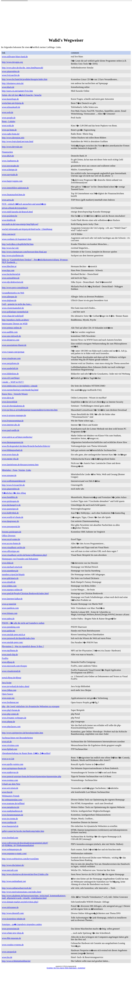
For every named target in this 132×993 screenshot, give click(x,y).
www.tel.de (7, 741)
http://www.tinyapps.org (12, 62)
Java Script (6, 682)
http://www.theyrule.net (12, 147)
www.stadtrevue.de (10, 772)
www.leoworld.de (9, 402)
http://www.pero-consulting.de (15, 287)
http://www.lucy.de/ (10, 248)
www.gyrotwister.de (10, 928)
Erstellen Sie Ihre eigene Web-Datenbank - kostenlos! (66, 968)
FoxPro (5, 658)
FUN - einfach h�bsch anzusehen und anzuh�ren (24, 204)
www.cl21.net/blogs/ (11, 378)
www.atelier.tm (8, 631)
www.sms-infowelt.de (11, 336)
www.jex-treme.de (10, 818)
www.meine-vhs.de (10, 459)
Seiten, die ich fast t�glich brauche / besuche (21, 95)
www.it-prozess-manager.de (14, 415)
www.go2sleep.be (9, 216)
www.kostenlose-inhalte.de (13, 919)
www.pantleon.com (10, 608)
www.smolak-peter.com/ (12, 642)
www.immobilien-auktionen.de (15, 188)
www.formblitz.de (10, 497)
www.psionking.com (11, 627)
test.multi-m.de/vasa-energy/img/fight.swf (20, 224)
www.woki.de (8, 125)
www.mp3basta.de (10, 650)
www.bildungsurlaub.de (12, 450)
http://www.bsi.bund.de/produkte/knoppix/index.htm (24, 79)
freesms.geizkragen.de (11, 532)
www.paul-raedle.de (10, 430)
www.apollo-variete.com (12, 764)
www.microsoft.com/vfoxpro (14, 666)
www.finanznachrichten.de (13, 194)
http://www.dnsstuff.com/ (13, 913)
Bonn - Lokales (8, 121)
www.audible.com (10, 332)
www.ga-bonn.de (9, 130)
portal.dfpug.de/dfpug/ (11, 677)
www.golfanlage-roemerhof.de (15, 312)
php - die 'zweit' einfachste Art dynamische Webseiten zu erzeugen (30, 706)
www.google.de (8, 118)
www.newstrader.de (10, 166)
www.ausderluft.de (10, 368)
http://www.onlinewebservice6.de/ (16, 888)
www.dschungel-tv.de (11, 505)
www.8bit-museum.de (11, 938)
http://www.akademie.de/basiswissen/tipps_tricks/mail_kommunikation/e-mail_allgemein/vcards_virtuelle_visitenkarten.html (34, 896)
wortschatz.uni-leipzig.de (13, 103)
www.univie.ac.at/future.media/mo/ (17, 437)
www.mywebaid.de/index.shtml (15, 686)
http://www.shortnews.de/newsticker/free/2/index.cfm (25, 874)
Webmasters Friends (10, 796)
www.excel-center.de (11, 539)
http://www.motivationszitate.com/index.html (21, 892)
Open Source (7, 694)
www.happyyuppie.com (12, 181)
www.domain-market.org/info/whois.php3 (20, 902)
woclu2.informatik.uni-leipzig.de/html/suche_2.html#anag (27, 229)
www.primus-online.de (12, 328)
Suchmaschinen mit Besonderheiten (17, 738)
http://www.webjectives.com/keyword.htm (20, 859)
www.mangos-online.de (12, 589)
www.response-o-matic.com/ (14, 853)
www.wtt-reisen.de (10, 788)
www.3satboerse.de (10, 161)
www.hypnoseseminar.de (12, 421)
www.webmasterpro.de (12, 849)
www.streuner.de (9, 475)
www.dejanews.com (10, 340)
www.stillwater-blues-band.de (15, 56)
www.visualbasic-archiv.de (13, 547)
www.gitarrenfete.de (10, 71)
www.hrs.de (7, 957)
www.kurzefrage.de (10, 99)
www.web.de (7, 112)
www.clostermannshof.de (13, 308)
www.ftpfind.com (9, 749)
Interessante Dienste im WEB (14, 323)
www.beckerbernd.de (11, 274)
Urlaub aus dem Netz (11, 784)
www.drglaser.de (9, 300)
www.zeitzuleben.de (10, 278)
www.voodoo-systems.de (13, 945)
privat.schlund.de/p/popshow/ (14, 208)
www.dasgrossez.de (10, 521)
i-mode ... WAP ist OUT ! (13, 382)
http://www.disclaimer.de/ (13, 865)
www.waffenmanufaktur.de (13, 481)
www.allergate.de (9, 296)
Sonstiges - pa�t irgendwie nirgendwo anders (22, 924)
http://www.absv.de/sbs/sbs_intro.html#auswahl (22, 67)
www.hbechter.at (9, 266)
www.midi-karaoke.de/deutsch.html (17, 212)
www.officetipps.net (10, 551)
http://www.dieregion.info (13, 138)
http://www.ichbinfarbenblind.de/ (16, 961)
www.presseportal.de (11, 526)
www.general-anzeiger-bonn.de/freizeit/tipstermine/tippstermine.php (31, 776)
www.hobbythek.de (10, 513)
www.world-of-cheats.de (12, 517)
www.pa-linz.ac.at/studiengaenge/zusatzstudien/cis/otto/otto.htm (29, 410)
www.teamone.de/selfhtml (13, 803)
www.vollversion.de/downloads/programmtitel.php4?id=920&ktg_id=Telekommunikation (25, 844)
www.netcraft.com (10, 870)
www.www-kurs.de (10, 454)
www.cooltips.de (9, 822)
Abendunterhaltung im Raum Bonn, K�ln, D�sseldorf (26, 753)
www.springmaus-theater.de (14, 768)
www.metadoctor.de (10, 807)
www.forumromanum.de (12, 815)
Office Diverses (9, 535)
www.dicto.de (8, 398)
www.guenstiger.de (10, 509)
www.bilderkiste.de (10, 373)
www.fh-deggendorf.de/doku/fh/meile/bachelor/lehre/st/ (26, 446)
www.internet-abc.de (11, 425)
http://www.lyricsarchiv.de (13, 485)
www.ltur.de (7, 792)
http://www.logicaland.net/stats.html (17, 141)
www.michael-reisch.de (12, 567)
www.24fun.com (9, 690)
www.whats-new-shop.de (13, 933)
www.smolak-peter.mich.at (13, 634)
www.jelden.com (9, 586)
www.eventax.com (10, 780)
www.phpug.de (8, 721)
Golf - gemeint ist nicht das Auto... (17, 304)
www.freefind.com (10, 837)
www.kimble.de (9, 220)
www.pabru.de (8, 618)
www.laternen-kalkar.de (12, 599)
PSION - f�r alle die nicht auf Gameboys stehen (23, 623)
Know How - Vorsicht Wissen (15, 394)
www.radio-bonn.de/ (11, 134)
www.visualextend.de (11, 671)
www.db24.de (8, 156)
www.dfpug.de (8, 662)
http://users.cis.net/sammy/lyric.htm (17, 91)
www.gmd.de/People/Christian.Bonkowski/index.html (25, 593)
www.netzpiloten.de (10, 363)
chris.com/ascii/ (9, 234)
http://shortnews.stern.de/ (13, 83)
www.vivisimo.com (10, 745)
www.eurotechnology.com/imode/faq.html (20, 390)
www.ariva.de (8, 200)
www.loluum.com (9, 613)
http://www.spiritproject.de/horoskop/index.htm (22, 733)
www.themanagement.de (12, 442)
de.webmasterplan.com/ (12, 800)
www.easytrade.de (10, 174)
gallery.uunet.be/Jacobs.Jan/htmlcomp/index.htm (23, 831)
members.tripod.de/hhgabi (13, 574)
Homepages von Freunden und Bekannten (20, 559)
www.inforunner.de (10, 907)
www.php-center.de (10, 714)
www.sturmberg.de (10, 571)
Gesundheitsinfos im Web (13, 293)
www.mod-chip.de (10, 654)
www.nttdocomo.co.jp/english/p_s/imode (19, 386)
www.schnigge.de (9, 169)
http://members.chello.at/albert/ (15, 320)
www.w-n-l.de (8, 759)
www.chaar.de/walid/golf (13, 316)
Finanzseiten (7, 152)
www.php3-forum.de (11, 710)
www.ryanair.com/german (13, 352)
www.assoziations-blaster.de (14, 345)
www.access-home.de (11, 543)
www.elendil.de (8, 582)
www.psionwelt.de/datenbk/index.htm (18, 638)
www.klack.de (8, 87)
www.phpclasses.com (11, 726)
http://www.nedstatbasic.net (14, 881)
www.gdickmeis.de (10, 578)
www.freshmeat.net (10, 702)
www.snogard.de (9, 952)
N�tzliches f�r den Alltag (14, 493)
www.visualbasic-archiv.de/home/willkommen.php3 (24, 555)
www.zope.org (8, 698)
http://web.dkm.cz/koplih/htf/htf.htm (17, 244)
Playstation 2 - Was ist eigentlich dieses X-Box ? (23, 646)
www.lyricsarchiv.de (11, 75)
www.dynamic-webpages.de (14, 718)
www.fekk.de (7, 563)
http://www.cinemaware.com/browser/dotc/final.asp (24, 252)
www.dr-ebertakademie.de (13, 406)
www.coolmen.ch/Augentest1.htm (16, 239)
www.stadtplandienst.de (12, 811)
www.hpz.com (8, 270)
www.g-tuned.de (9, 604)
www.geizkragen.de (10, 501)
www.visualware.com (11, 358)
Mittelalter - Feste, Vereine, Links (16, 470)
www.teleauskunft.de (11, 107)
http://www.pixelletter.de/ (13, 255)
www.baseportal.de (10, 826)
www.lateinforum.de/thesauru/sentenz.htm (20, 464)
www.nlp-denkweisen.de (12, 282)
